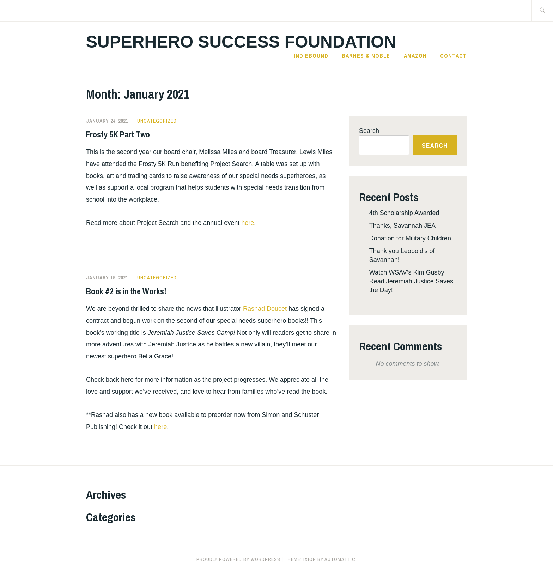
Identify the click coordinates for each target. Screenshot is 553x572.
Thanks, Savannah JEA (402, 225)
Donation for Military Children (410, 238)
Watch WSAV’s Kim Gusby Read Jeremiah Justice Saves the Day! (411, 281)
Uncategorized (157, 121)
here (247, 222)
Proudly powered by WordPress (238, 559)
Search (369, 130)
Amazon (415, 56)
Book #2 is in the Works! (126, 291)
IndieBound (311, 56)
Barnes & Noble (366, 56)
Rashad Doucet (265, 308)
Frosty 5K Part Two (118, 134)
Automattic (340, 559)
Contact (453, 56)
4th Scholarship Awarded (404, 212)
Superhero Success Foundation (241, 41)
